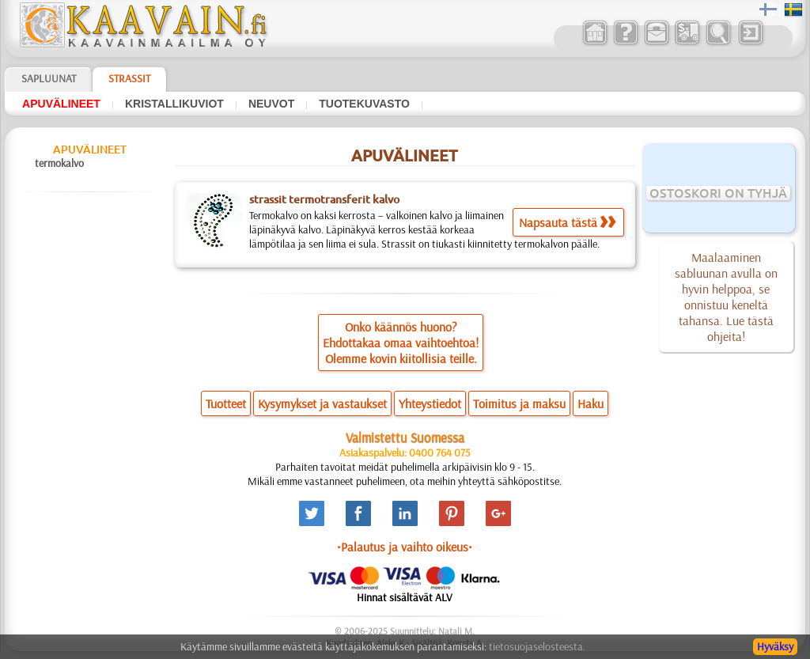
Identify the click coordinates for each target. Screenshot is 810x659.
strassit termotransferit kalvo (324, 199)
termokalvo (59, 163)
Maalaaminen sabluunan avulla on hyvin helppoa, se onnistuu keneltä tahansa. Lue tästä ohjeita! (726, 296)
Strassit (129, 78)
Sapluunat (48, 78)
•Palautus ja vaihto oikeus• (404, 547)
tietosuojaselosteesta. (537, 646)
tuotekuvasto (364, 103)
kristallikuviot (174, 103)
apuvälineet (61, 103)
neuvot (271, 103)
